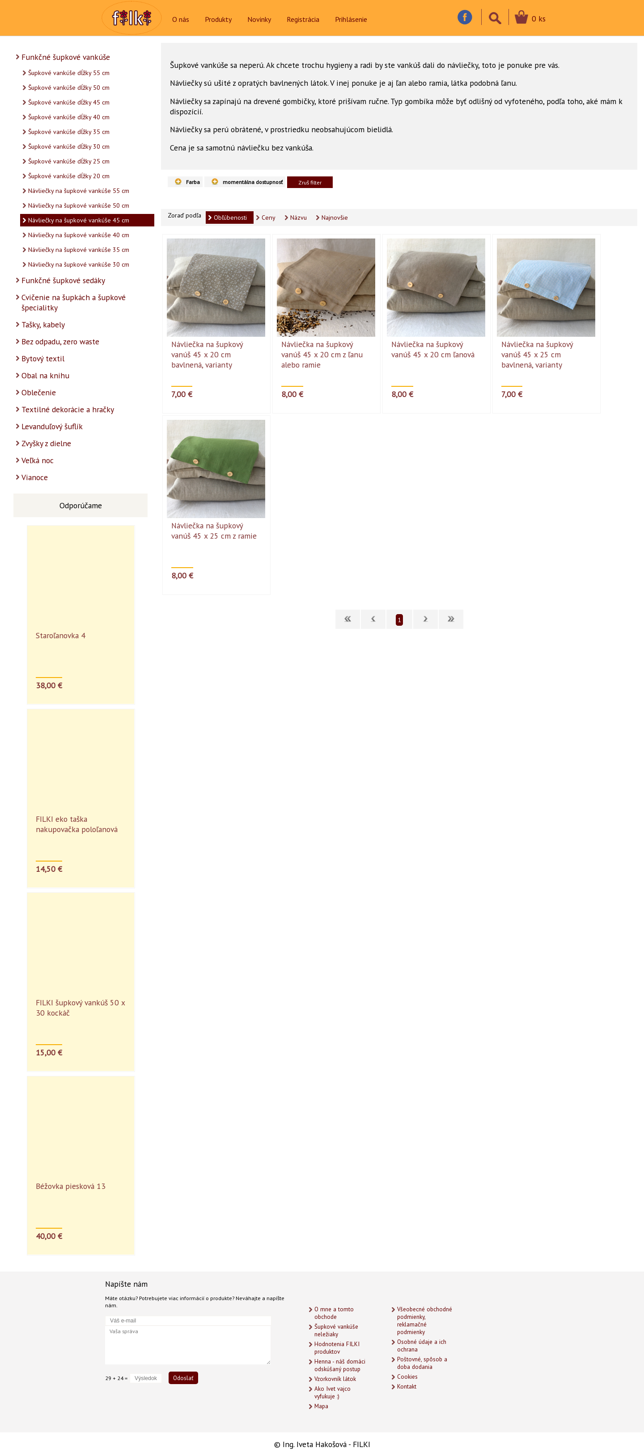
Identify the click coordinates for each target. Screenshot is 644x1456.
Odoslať (183, 1378)
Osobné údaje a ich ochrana (421, 1345)
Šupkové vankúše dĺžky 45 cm (69, 102)
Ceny (268, 217)
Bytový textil (42, 358)
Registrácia (303, 19)
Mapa (321, 1406)
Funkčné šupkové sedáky (63, 280)
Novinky (259, 19)
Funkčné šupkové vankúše (65, 57)
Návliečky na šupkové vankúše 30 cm (78, 264)
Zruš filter (310, 182)
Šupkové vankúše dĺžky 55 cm (69, 73)
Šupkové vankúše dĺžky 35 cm (69, 132)
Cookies (407, 1377)
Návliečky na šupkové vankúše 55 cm (78, 191)
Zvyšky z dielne (46, 443)
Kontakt (406, 1386)
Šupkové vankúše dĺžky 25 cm (69, 161)
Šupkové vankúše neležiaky (336, 1330)
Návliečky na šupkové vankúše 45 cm (78, 220)
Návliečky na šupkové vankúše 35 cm (78, 250)
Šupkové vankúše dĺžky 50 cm (69, 88)
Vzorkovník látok (335, 1379)
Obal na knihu (45, 375)
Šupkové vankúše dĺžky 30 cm (69, 146)
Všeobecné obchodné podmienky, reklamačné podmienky (424, 1320)
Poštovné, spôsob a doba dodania (422, 1363)
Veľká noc (37, 460)
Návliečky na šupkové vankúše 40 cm (78, 235)
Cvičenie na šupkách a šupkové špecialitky (73, 302)
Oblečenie (38, 392)
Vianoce (34, 477)
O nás (180, 19)
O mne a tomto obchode (334, 1313)
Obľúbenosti (230, 217)
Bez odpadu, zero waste (60, 341)
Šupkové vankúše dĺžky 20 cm (69, 176)
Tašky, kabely (43, 324)
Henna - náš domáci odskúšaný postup (339, 1365)
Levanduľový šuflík (52, 426)
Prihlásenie (351, 19)
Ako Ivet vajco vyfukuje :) (332, 1392)
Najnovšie (335, 217)
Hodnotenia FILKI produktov (337, 1348)
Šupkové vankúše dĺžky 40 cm (69, 117)
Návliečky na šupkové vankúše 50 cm (78, 205)
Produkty (218, 19)
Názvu (298, 217)
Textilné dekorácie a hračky (67, 409)
